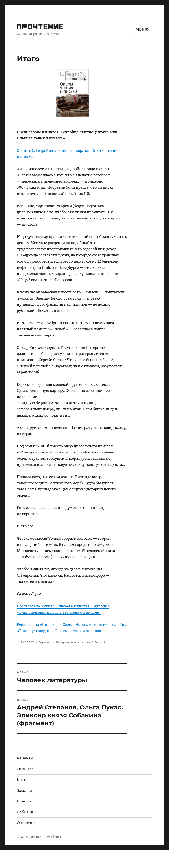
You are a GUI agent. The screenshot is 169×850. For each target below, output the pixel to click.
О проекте (26, 823)
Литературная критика (73, 642)
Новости (25, 801)
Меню (142, 29)
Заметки (24, 790)
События (25, 812)
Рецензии (26, 758)
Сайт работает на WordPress (41, 837)
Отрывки (45, 642)
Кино (21, 780)
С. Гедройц (99, 642)
